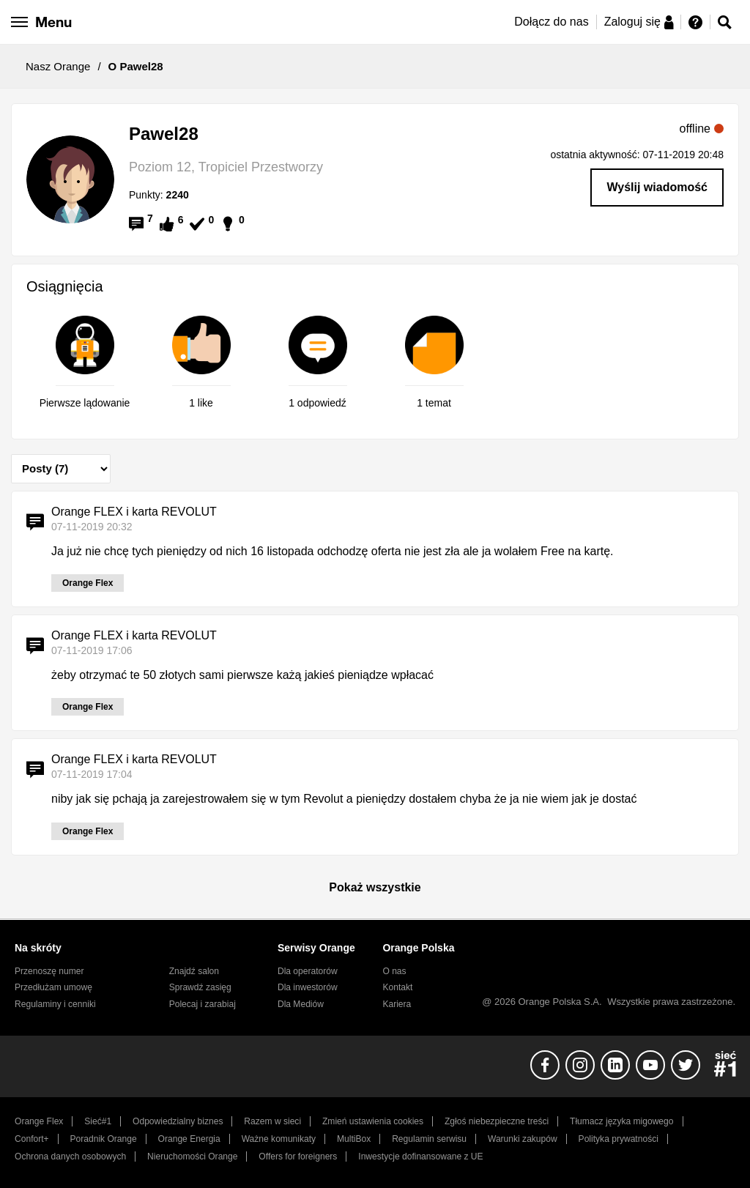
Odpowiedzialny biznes (178, 1121)
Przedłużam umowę (53, 987)
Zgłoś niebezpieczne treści (497, 1121)
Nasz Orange (58, 66)
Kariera (396, 1004)
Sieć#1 (97, 1121)
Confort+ (32, 1139)
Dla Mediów (301, 1004)
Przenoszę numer (49, 971)
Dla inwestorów (308, 987)
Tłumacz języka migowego (621, 1121)
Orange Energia (189, 1139)
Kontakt (397, 987)
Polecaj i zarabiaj (202, 1004)
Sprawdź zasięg (200, 987)
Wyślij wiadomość (657, 187)
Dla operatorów (308, 971)
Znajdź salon (194, 971)
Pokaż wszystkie (374, 887)
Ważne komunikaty (279, 1139)
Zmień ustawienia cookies (372, 1121)
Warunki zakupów (522, 1139)
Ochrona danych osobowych (70, 1156)
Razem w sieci (272, 1121)
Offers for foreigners (298, 1156)
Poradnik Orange (103, 1139)
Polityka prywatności (618, 1139)
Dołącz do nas (551, 21)
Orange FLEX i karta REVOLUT (134, 511)
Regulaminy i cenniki (55, 1004)
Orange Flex (39, 1121)
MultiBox (354, 1139)
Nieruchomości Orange (192, 1156)
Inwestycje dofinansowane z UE (420, 1156)
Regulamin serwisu (429, 1139)
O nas (394, 971)
